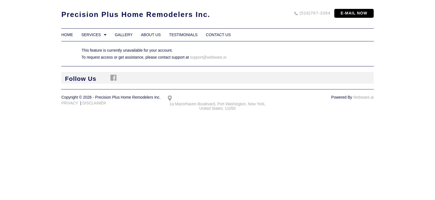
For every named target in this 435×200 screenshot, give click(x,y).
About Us (151, 34)
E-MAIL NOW (354, 13)
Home (67, 34)
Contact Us (218, 34)
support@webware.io (208, 57)
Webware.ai (363, 97)
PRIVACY (69, 103)
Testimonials (183, 34)
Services (91, 34)
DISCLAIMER (94, 103)
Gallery (124, 34)
